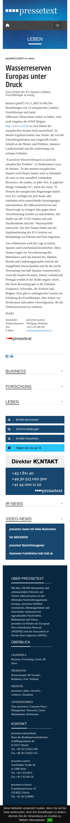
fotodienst (28, 694)
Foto (26, 679)
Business (16, 659)
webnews (16, 694)
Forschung (27, 659)
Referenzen (32, 714)
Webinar (34, 679)
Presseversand (18, 675)
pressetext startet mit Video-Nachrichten (32, 529)
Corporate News (37, 706)
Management (18, 710)
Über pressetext (19, 706)
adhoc (26, 690)
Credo (41, 710)
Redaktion (16, 679)
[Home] (7, 25)
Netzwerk (32, 710)
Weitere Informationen (32, 819)
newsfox (35, 690)
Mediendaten (18, 714)
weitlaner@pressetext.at (39, 330)
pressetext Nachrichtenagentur (26, 545)
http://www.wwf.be (17, 126)
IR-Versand (34, 675)
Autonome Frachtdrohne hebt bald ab (31, 553)
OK (50, 819)
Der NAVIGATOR (18, 537)
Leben (38, 659)
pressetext (16, 690)
